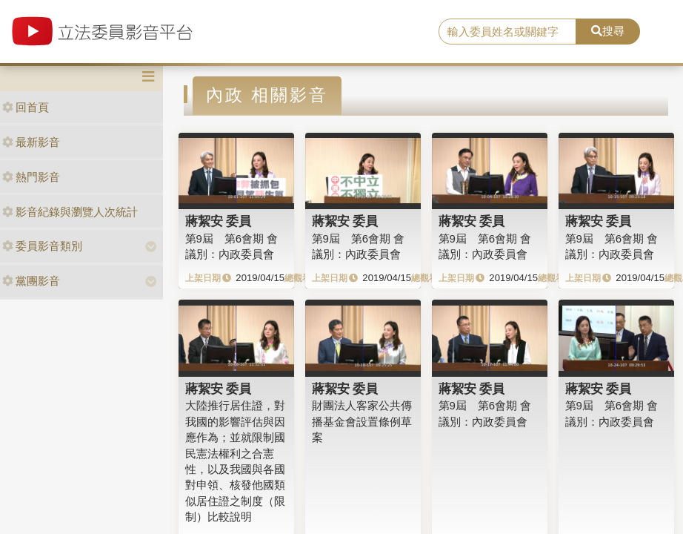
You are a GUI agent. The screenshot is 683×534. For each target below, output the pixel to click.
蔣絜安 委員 (218, 221)
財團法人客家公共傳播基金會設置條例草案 (362, 421)
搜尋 (607, 30)
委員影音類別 (42, 246)
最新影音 (31, 142)
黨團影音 (31, 280)
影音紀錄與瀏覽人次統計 (70, 211)
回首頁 (25, 107)
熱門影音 (31, 177)
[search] (507, 32)
